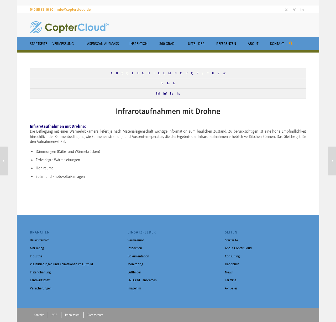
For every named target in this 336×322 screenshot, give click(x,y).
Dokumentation (138, 256)
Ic (162, 83)
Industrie (36, 256)
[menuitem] (290, 41)
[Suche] (290, 43)
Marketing (37, 248)
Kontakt (39, 315)
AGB (54, 315)
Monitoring (135, 264)
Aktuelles (231, 288)
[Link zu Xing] (294, 9)
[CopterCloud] (69, 25)
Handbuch (232, 264)
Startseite (231, 240)
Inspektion (135, 248)
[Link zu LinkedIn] (302, 9)
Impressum (72, 315)
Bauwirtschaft (39, 240)
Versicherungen (40, 288)
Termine (230, 280)
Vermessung (136, 240)
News (229, 272)
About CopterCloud (238, 248)
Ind (157, 93)
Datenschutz (95, 315)
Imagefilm (134, 288)
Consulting (232, 256)
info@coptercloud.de (74, 9)
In (168, 83)
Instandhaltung (40, 272)
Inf (164, 93)
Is (174, 83)
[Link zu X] (286, 9)
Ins (171, 93)
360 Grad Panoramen (142, 280)
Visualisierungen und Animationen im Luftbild (61, 264)
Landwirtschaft (40, 280)
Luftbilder (134, 272)
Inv (178, 93)
